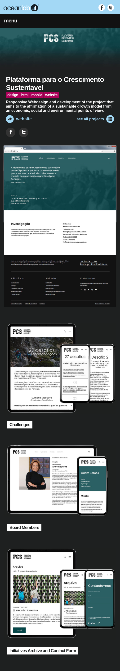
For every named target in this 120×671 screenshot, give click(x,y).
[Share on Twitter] (23, 132)
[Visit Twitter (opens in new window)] (110, 7)
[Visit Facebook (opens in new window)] (101, 7)
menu (10, 21)
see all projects (95, 119)
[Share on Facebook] (10, 132)
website (19, 119)
